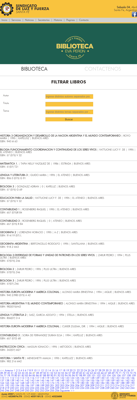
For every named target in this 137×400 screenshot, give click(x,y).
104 (108, 375)
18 (63, 370)
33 (117, 370)
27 (96, 370)
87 (41, 375)
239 (107, 388)
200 (47, 385)
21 (74, 370)
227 (47, 388)
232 (72, 388)
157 (102, 380)
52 (51, 373)
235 (87, 388)
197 (32, 385)
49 (41, 373)
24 (85, 370)
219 (7, 388)
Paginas (70, 20)
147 (52, 380)
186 (112, 383)
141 (22, 380)
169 (27, 383)
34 (121, 370)
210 (97, 385)
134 (122, 378)
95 (69, 375)
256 (57, 390)
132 (112, 378)
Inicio (4, 20)
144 (37, 380)
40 (8, 373)
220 (12, 388)
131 (107, 378)
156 (97, 380)
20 (71, 370)
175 (57, 383)
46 (30, 373)
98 (80, 375)
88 (44, 375)
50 (44, 373)
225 (37, 388)
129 (97, 378)
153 (82, 380)
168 (22, 383)
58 (73, 373)
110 (2, 378)
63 (91, 373)
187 (117, 383)
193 (12, 385)
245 (2, 390)
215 (122, 385)
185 (107, 383)
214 (117, 385)
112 (12, 378)
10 (35, 370)
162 (127, 380)
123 (67, 378)
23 (81, 370)
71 (120, 373)
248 (17, 390)
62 (87, 373)
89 (48, 375)
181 (87, 383)
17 (60, 370)
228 (52, 388)
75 (134, 373)
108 (129, 375)
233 (77, 388)
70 (116, 373)
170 (32, 383)
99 (84, 375)
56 (66, 373)
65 (98, 373)
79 (12, 375)
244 (132, 388)
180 (82, 383)
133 (117, 378)
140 (17, 380)
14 (49, 370)
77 (5, 375)
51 (48, 373)
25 (89, 370)
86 (37, 375)
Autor (6, 95)
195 (22, 385)
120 (52, 378)
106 (118, 375)
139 (12, 380)
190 (132, 383)
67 (105, 373)
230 (62, 388)
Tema (6, 111)
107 (123, 375)
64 (95, 373)
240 (112, 388)
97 (77, 375)
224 (32, 388)
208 (87, 385)
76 (1, 375)
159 (112, 380)
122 (62, 378)
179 (77, 383)
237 (97, 388)
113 (17, 378)
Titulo (6, 103)
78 (8, 375)
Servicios (16, 20)
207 (82, 385)
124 (72, 378)
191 (2, 385)
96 (73, 375)
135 (127, 378)
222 (22, 388)
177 (67, 383)
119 (47, 378)
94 (66, 375)
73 (127, 373)
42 (15, 373)
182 (92, 383)
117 (37, 378)
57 (69, 373)
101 (93, 375)
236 (92, 388)
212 (107, 385)
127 (87, 378)
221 (17, 388)
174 (52, 383)
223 (27, 388)
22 (78, 370)
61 (84, 373)
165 (7, 383)
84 (30, 375)
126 (82, 378)
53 (55, 373)
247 (12, 390)
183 (97, 383)
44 (23, 373)
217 (132, 385)
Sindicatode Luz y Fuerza (24, 9)
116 (32, 378)
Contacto (84, 20)
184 (102, 383)
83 (26, 375)
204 (67, 385)
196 (27, 385)
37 (132, 370)
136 (132, 378)
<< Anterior (6, 370)
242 (122, 388)
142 (27, 380)
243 (127, 388)
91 (55, 375)
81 (19, 375)
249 (22, 390)
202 (57, 385)
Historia (58, 20)
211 (102, 385)
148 (57, 380)
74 (131, 373)
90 (51, 375)
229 (57, 388)
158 (107, 380)
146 (47, 380)
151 (72, 380)
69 (113, 373)
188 (122, 383)
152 (77, 380)
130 (102, 378)
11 (38, 370)
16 (56, 370)
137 (2, 380)
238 (102, 388)
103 (103, 375)
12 (42, 370)
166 (12, 383)
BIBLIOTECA (34, 69)
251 (32, 390)
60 (80, 373)
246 (7, 390)
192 (7, 385)
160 (117, 380)
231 (67, 388)
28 (99, 370)
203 (62, 385)
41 (12, 373)
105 (113, 375)
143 (32, 380)
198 (37, 385)
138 (7, 380)
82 (23, 375)
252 (37, 390)
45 (26, 373)
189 (127, 383)
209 (92, 385)
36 (128, 370)
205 (72, 385)
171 (37, 383)
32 (114, 370)
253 (42, 390)
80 (15, 375)
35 (125, 370)
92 (59, 375)
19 (67, 370)
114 (22, 378)
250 (27, 390)
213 (112, 385)
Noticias (29, 20)
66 (102, 373)
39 (5, 373)
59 (77, 373)
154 (87, 380)
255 (52, 390)
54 (59, 373)
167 (17, 383)
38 (1, 373)
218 (2, 388)
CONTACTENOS (103, 69)
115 (27, 378)
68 (109, 373)
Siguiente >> (67, 390)
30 (107, 370)
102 (98, 375)
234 (82, 388)
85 (33, 375)
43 (19, 373)
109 (134, 375)
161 (122, 380)
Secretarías (43, 20)
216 (127, 385)
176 (62, 383)
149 (62, 380)
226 (42, 388)
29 (103, 370)
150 (67, 380)
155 (92, 380)
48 (37, 373)
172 (42, 383)
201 (52, 385)
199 (42, 385)
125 (77, 378)
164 (2, 383)
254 (47, 390)
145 (42, 380)
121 (57, 378)
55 (62, 373)
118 (42, 378)
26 (92, 370)
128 (92, 378)
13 (45, 370)
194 (17, 385)
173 (47, 383)
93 (62, 375)
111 (7, 378)
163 (132, 380)
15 (53, 370)
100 (88, 375)
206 (77, 385)
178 (72, 383)
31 (110, 370)
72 (123, 373)
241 (117, 388)
